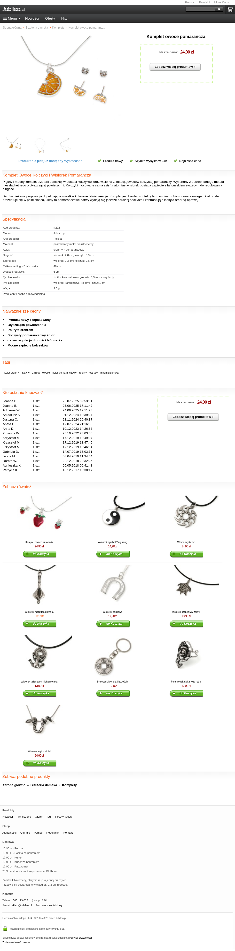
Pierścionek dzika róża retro (186, 681)
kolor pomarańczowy (65, 372)
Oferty (50, 18)
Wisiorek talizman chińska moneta (39, 681)
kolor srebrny (11, 372)
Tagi (48, 816)
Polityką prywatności (80, 937)
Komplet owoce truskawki (39, 542)
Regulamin (52, 832)
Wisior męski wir (186, 542)
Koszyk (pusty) (64, 816)
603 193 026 (20, 900)
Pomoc (190, 2)
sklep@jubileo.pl (22, 905)
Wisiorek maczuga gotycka (39, 612)
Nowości (32, 18)
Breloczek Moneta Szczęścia (112, 681)
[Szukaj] (200, 9)
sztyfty (26, 372)
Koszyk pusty (231, 9)
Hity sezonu (24, 816)
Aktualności (9, 832)
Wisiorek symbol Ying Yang (112, 542)
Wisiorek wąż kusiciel (39, 751)
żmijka (36, 372)
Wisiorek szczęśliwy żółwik (186, 612)
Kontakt (204, 2)
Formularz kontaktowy (49, 905)
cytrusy (93, 372)
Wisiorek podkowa (112, 612)
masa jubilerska (109, 372)
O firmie (25, 832)
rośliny (83, 372)
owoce (46, 372)
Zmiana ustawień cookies (16, 942)
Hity (64, 18)
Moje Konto (222, 2)
